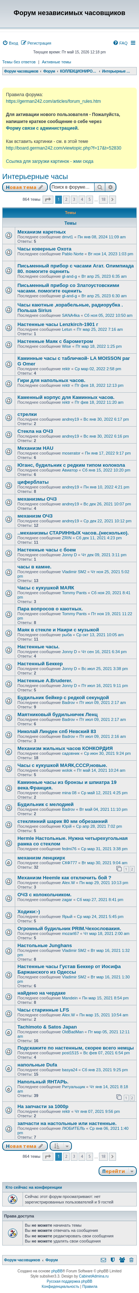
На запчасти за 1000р (43, 1106)
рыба (67, 635)
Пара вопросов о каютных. (50, 609)
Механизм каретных (41, 232)
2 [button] (66, 199)
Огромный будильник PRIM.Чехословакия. (69, 928)
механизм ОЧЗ (35, 516)
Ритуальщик (73, 1086)
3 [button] (74, 199)
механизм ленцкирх (41, 858)
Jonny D (69, 555)
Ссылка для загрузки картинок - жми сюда (49, 161)
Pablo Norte (72, 254)
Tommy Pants (74, 593)
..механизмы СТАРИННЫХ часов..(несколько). (73, 533)
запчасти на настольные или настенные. (66, 1123)
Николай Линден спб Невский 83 (56, 731)
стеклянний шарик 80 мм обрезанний (62, 821)
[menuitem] (10, 43)
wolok (67, 770)
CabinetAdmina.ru (94, 1276)
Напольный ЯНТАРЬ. (43, 1081)
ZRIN (67, 538)
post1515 (70, 1053)
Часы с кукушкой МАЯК (45, 588)
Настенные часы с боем (46, 550)
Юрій (67, 826)
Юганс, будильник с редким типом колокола (71, 465)
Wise (66, 346)
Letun (67, 329)
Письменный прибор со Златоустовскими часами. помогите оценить (68, 288)
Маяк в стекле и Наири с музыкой (58, 630)
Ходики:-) (28, 911)
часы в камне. (34, 567)
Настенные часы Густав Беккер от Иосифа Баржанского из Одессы (69, 969)
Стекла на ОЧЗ (35, 431)
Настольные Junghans (44, 945)
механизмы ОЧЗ (37, 499)
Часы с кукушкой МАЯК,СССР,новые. (62, 765)
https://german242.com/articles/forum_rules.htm (53, 101)
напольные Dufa (37, 1065)
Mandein (69, 998)
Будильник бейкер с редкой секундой (63, 697)
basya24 (69, 1070)
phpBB (57, 1271)
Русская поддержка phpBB (69, 1281)
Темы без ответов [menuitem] (19, 62)
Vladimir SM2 (74, 572)
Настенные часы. (38, 646)
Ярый (67, 916)
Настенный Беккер (40, 663)
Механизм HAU (35, 448)
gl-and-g (69, 276)
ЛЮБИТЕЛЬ (73, 1128)
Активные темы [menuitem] (56, 62)
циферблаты (33, 482)
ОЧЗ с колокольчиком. (44, 894)
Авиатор (69, 470)
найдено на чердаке (41, 993)
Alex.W (68, 882)
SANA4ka (71, 315)
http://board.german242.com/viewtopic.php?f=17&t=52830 (63, 148)
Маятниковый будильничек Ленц (57, 714)
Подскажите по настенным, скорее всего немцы (75, 1048)
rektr (66, 369)
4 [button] (82, 199)
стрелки (27, 414)
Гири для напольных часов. (51, 380)
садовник (70, 753)
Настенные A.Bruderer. (44, 680)
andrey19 (70, 419)
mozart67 (70, 933)
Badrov (68, 702)
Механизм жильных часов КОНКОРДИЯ (65, 748)
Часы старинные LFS (43, 1010)
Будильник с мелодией (45, 804)
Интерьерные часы (35, 176)
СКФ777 (69, 863)
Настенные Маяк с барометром (55, 341)
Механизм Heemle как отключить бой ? (64, 877)
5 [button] (90, 199)
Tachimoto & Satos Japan (47, 1027)
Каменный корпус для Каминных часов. (66, 397)
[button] (48, 200)
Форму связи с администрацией (41, 128)
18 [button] (103, 199)
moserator (71, 453)
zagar (67, 899)
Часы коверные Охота (44, 249)
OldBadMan (72, 1032)
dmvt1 (67, 237)
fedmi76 (69, 849)
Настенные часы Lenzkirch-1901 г (57, 324)
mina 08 (69, 793)
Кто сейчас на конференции (34, 1187)
